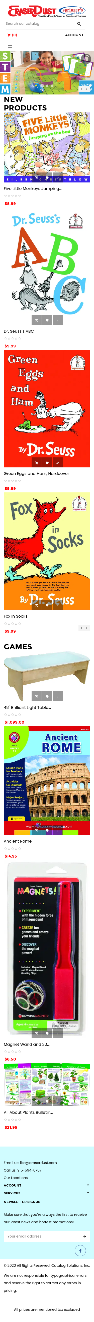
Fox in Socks (16, 616)
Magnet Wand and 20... (27, 1044)
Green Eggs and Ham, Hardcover (36, 473)
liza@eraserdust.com (38, 1162)
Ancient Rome (18, 841)
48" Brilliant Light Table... (27, 707)
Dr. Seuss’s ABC (19, 331)
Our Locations (16, 1177)
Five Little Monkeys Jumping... (33, 188)
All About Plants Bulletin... (28, 1112)
